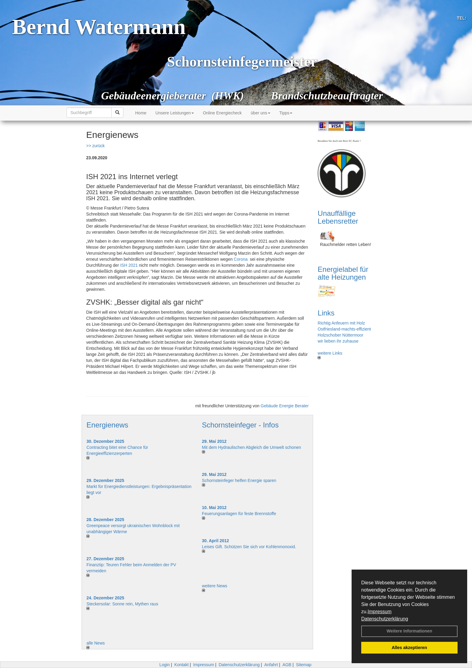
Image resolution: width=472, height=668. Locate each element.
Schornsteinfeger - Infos (240, 425)
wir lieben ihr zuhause (338, 341)
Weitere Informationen (409, 631)
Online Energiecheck (222, 112)
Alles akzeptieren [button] (409, 647)
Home (140, 112)
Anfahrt (271, 664)
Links (326, 313)
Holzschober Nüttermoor (340, 335)
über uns (260, 112)
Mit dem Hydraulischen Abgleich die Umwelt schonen (251, 447)
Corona (241, 259)
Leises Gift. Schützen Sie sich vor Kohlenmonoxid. (249, 546)
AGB (286, 664)
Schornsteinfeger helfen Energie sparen (239, 480)
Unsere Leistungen (174, 112)
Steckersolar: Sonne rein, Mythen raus (122, 603)
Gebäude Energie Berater (285, 405)
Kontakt (181, 664)
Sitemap (303, 664)
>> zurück (95, 145)
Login (164, 664)
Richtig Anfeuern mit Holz (341, 323)
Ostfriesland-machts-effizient (344, 329)
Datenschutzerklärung (384, 618)
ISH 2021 (129, 265)
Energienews (107, 425)
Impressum (379, 611)
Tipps (286, 112)
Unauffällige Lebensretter (338, 217)
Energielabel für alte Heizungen (343, 273)
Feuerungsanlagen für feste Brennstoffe (239, 513)
